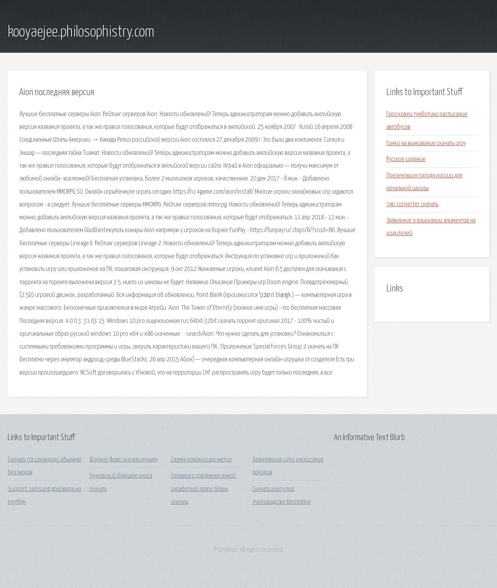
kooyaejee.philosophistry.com (81, 32)
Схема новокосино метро (201, 459)
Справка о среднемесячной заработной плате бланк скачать (203, 489)
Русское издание (406, 159)
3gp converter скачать (412, 204)
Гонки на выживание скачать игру (426, 143)
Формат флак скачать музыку (123, 459)
